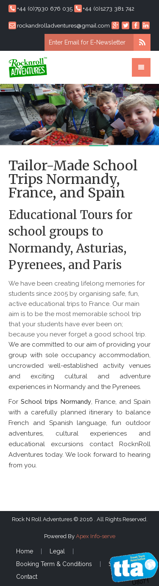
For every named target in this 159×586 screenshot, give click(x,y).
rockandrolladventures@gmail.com (59, 25)
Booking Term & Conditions (54, 564)
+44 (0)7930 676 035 (40, 8)
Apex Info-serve (95, 536)
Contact (26, 576)
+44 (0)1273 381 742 (104, 8)
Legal (57, 551)
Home (24, 551)
